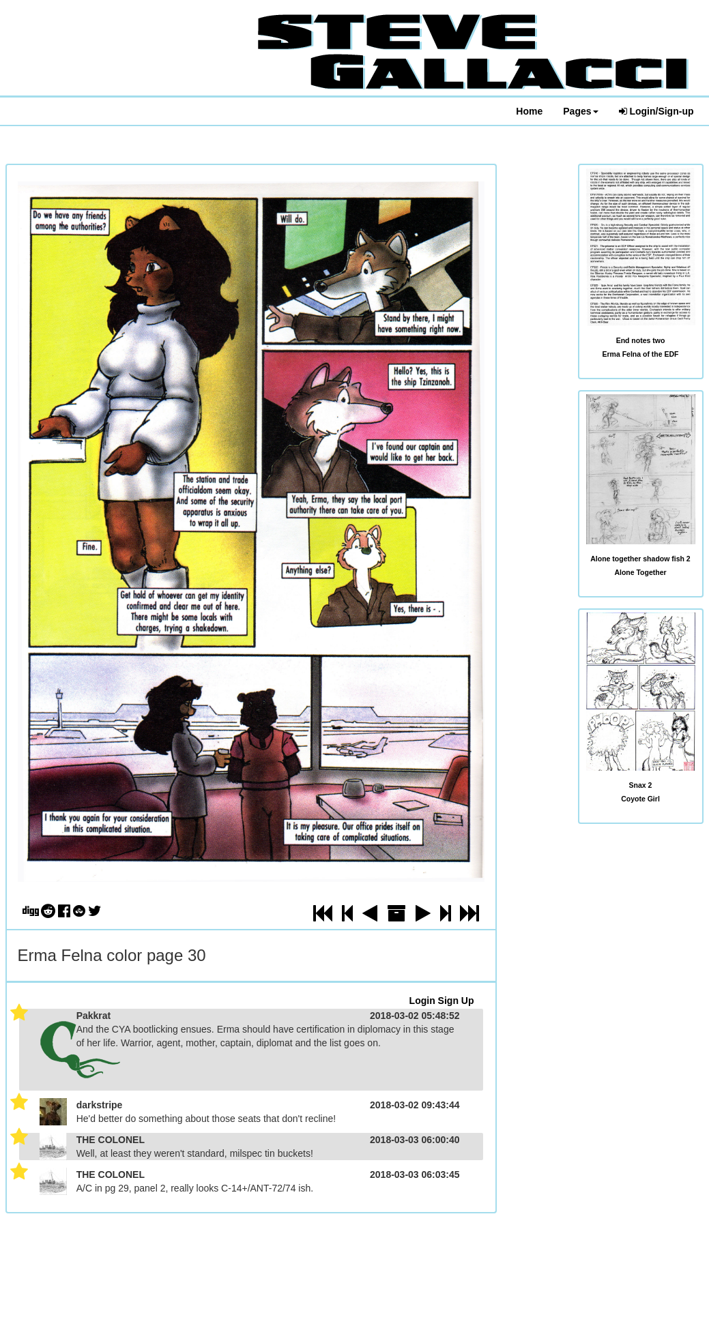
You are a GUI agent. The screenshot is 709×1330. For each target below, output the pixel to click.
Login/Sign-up (656, 111)
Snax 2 (640, 785)
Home (529, 111)
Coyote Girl (640, 799)
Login (422, 1000)
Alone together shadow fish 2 (640, 559)
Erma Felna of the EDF (640, 354)
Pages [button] (580, 111)
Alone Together (640, 572)
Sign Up (456, 1000)
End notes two (640, 340)
